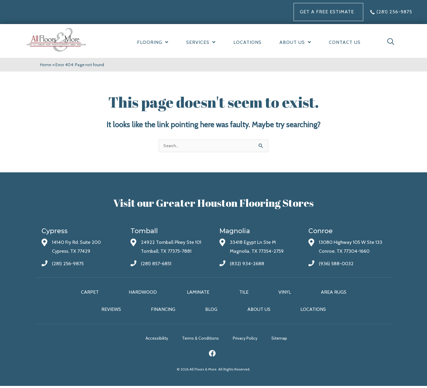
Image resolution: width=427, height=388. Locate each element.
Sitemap (290, 340)
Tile (243, 293)
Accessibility (151, 340)
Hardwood (143, 293)
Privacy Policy (250, 340)
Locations (313, 310)
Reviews (111, 310)
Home (46, 64)
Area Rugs (333, 293)
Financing (163, 310)
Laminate (198, 293)
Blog (211, 310)
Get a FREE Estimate (327, 12)
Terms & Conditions (200, 340)
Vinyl (284, 293)
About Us (258, 310)
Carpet (90, 293)
